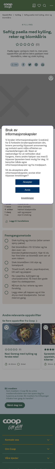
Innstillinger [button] (27, 198)
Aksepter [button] (27, 182)
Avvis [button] (27, 190)
